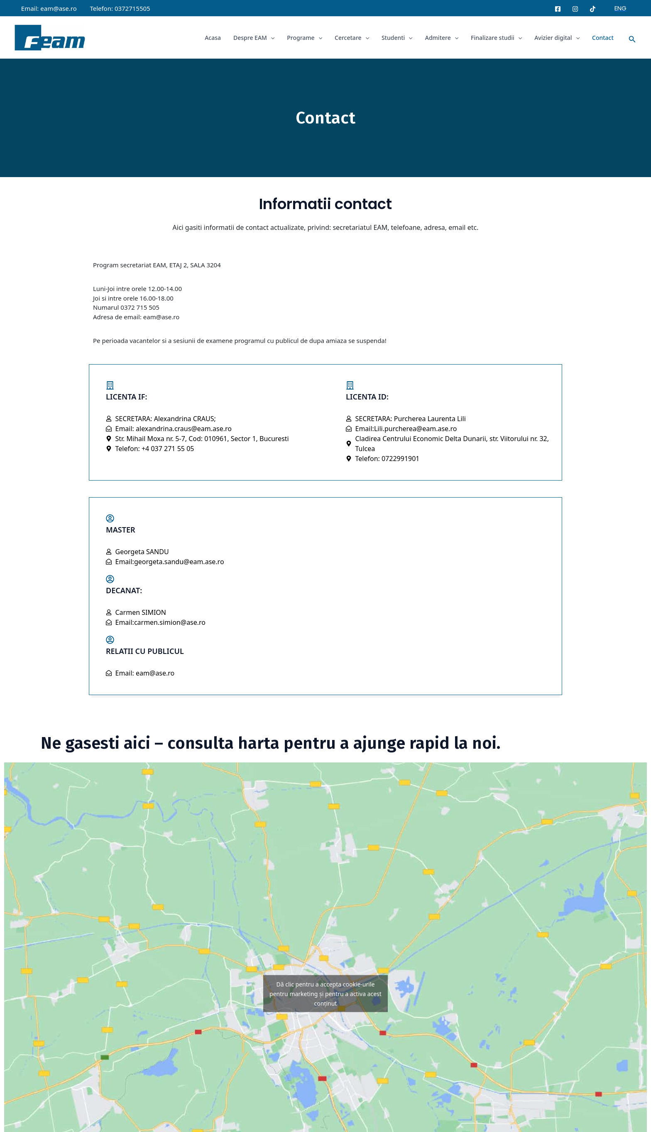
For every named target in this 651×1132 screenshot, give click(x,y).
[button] (620, 8)
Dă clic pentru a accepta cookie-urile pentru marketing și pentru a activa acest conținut (325, 993)
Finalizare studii (498, 38)
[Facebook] (557, 8)
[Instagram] (575, 8)
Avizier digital (558, 38)
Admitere (444, 38)
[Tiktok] (592, 8)
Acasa (220, 38)
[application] (277, 38)
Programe (310, 38)
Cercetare (356, 38)
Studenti (400, 38)
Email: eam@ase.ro (48, 8)
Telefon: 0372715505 (119, 8)
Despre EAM (260, 38)
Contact (603, 38)
